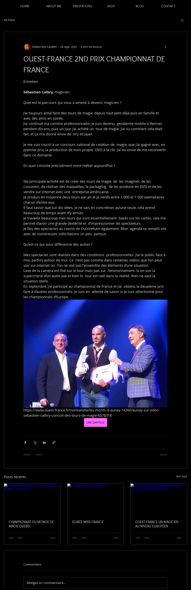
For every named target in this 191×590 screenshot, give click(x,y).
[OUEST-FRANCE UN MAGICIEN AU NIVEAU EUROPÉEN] (159, 499)
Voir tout (181, 476)
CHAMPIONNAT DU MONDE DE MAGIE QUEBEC (31, 524)
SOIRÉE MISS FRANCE (87, 522)
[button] (182, 20)
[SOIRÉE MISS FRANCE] (95, 499)
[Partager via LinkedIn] (44, 442)
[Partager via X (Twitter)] (35, 442)
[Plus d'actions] (165, 46)
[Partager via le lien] (54, 442)
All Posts (9, 20)
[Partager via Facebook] (25, 442)
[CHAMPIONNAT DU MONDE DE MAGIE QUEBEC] (32, 499)
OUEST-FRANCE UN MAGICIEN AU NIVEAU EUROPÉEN (157, 524)
